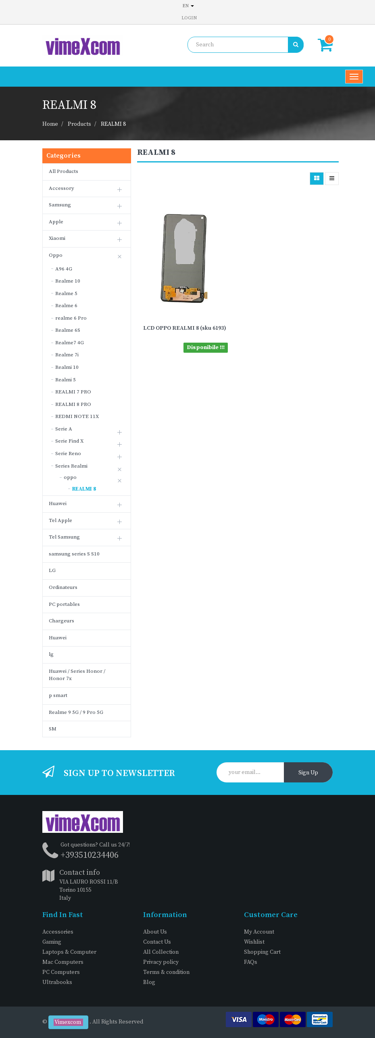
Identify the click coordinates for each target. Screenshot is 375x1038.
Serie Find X (69, 441)
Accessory (61, 188)
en (188, 6)
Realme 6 (66, 305)
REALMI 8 (113, 124)
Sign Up (308, 772)
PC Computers (61, 972)
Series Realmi (71, 466)
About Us (155, 932)
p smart (58, 695)
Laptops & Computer (69, 952)
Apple (56, 221)
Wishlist (254, 942)
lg (51, 654)
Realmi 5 (65, 380)
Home (50, 124)
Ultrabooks (57, 982)
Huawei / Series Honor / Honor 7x (77, 675)
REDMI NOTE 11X (77, 416)
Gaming (51, 942)
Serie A (63, 429)
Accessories (57, 932)
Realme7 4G (69, 342)
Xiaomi (57, 238)
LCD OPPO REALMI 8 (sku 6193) (184, 328)
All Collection (161, 952)
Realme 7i (67, 355)
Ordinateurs (63, 587)
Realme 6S (67, 330)
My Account (259, 932)
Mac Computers (62, 962)
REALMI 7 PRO (73, 392)
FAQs (250, 962)
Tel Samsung (64, 537)
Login (189, 18)
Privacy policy (161, 962)
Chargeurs (61, 621)
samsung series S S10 (74, 554)
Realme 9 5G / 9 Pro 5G (76, 712)
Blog (149, 982)
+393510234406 (89, 855)
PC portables (64, 604)
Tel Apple (60, 520)
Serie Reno (68, 453)
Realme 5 (66, 293)
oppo (70, 477)
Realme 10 (67, 281)
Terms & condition (166, 972)
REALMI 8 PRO (73, 404)
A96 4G (63, 269)
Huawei (58, 503)
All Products (63, 171)
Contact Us (157, 942)
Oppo (55, 255)
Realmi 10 (67, 367)
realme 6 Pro (71, 318)
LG (52, 570)
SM (52, 729)
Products (79, 124)
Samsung (60, 205)
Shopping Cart (262, 952)
